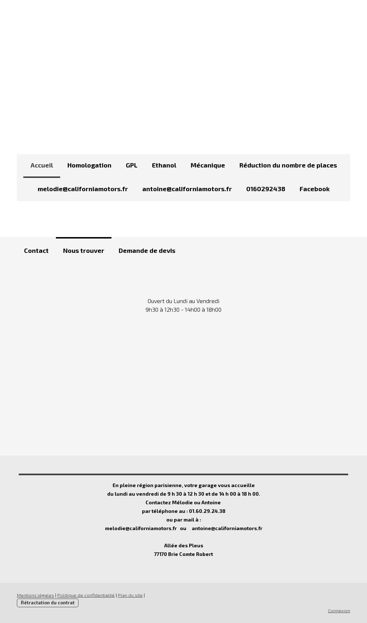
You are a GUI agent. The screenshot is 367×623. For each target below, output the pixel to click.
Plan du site (130, 595)
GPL (132, 165)
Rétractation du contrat (48, 602)
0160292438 (265, 189)
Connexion (339, 610)
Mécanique (208, 165)
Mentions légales (35, 595)
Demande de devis (147, 250)
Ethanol (164, 165)
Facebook (315, 189)
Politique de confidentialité (86, 595)
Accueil (41, 165)
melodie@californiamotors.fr (83, 189)
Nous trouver (83, 250)
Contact (36, 250)
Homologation (89, 165)
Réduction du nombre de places (288, 165)
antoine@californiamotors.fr (187, 189)
